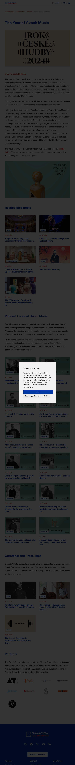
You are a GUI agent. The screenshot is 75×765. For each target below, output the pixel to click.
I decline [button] (45, 396)
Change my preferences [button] (32, 396)
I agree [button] (38, 392)
